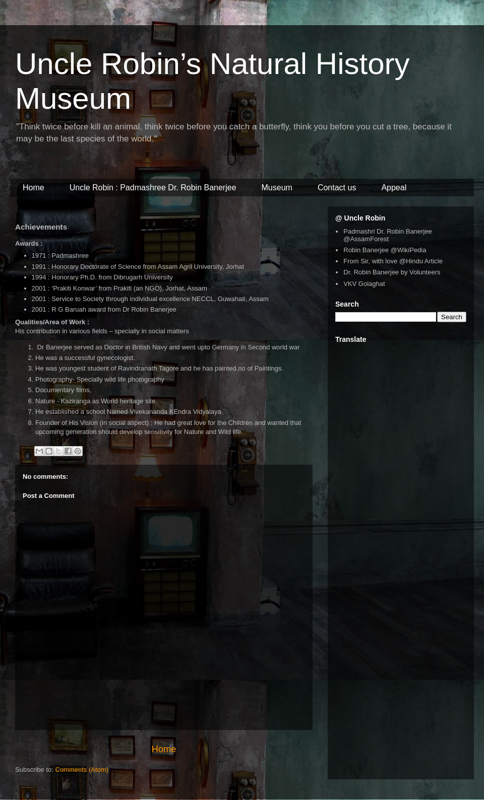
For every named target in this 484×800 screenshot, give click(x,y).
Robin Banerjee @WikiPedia (384, 250)
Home (164, 749)
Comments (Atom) (81, 769)
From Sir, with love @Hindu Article (393, 261)
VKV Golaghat (364, 283)
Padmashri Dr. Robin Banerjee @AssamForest (387, 235)
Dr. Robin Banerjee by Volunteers (391, 272)
